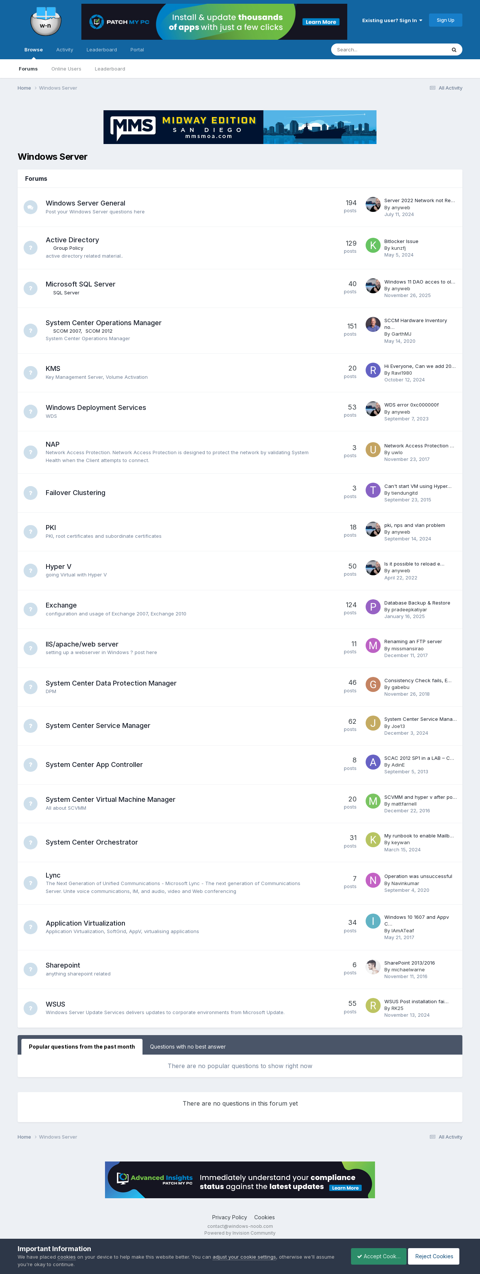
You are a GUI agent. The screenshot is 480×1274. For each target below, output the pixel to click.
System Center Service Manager (99, 725)
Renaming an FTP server (413, 641)
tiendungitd (405, 493)
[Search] (368, 50)
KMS (54, 368)
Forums (28, 69)
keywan (401, 842)
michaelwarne (408, 969)
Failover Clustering (76, 493)
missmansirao (408, 648)
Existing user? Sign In (392, 20)
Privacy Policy (229, 1217)
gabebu (401, 687)
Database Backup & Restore (417, 603)
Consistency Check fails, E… (418, 680)
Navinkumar (405, 883)
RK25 (398, 1008)
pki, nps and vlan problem (414, 525)
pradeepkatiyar (409, 609)
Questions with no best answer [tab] (188, 1046)
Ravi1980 (402, 373)
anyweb (401, 207)
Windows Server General (86, 203)
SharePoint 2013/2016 (409, 963)
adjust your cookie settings (244, 1257)
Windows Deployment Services (97, 407)
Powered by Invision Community (240, 1233)
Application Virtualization (86, 923)
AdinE (398, 765)
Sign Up (445, 20)
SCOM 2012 (100, 331)
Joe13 (398, 726)
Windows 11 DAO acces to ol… (419, 282)
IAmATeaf (403, 930)
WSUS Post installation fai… (416, 1001)
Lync (54, 875)
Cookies (264, 1217)
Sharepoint (64, 965)
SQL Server (67, 293)
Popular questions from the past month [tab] (82, 1046)
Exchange (62, 605)
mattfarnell (404, 804)
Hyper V (60, 566)
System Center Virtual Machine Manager (112, 799)
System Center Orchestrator (93, 842)
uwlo (397, 452)
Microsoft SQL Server (82, 284)
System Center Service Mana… (420, 719)
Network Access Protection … (419, 446)
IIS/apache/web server (83, 644)
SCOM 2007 (68, 331)
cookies (66, 1257)
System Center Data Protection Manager (112, 683)
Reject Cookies (434, 1256)
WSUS (56, 1004)
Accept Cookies (374, 1256)
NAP (54, 444)
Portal (137, 50)
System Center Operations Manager (105, 323)
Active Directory (73, 240)
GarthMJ (401, 334)
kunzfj (399, 248)
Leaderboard (110, 69)
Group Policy (69, 248)
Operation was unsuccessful (418, 876)
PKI (52, 527)
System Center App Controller (95, 764)
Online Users (66, 69)
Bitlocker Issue (401, 241)
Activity (64, 50)
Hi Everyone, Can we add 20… (420, 366)
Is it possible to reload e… (414, 564)
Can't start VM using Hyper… (418, 486)
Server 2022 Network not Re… (419, 200)
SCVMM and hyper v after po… (420, 797)
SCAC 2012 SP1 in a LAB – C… (419, 758)
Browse (33, 53)
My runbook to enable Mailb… (419, 836)
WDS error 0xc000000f (411, 405)
